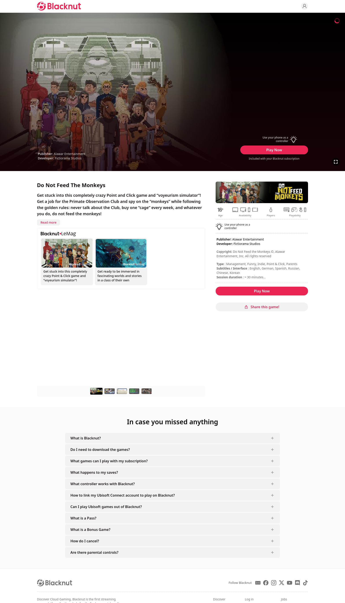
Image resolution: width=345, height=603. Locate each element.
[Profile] (304, 6)
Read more (48, 222)
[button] (274, 139)
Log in (249, 599)
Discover (219, 599)
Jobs (284, 599)
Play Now (274, 150)
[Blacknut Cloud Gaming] (59, 6)
